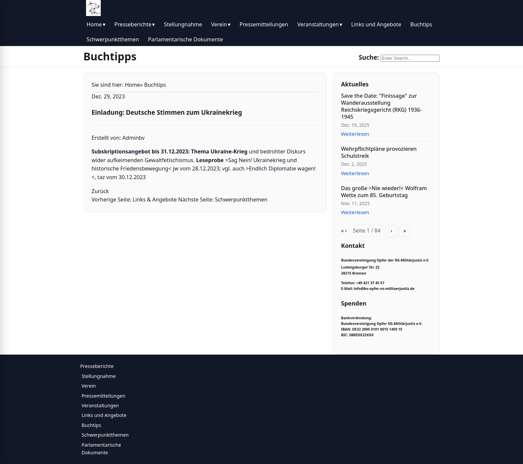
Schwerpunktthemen (113, 39)
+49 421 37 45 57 (370, 283)
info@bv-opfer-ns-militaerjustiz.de (384, 288)
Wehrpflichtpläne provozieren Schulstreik (379, 152)
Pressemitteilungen (263, 24)
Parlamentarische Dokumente (185, 39)
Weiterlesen (355, 133)
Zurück (100, 191)
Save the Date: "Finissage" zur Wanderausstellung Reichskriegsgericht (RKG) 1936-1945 (381, 106)
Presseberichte (132, 24)
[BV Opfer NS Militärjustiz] (93, 8)
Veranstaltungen (318, 24)
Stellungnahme (183, 24)
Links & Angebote (155, 199)
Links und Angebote (376, 24)
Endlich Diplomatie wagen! (282, 168)
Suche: (369, 57)
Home (94, 24)
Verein (219, 24)
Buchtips (421, 24)
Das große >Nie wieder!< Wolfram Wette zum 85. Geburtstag (384, 191)
